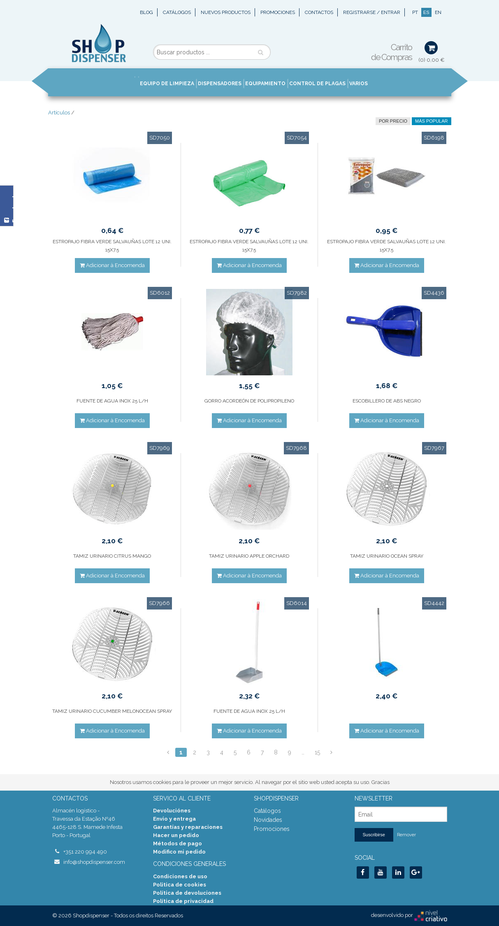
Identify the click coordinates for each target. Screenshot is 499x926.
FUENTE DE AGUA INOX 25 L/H (112, 401)
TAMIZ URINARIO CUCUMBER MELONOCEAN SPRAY (112, 711)
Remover (406, 835)
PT (415, 12)
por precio (393, 121)
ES (426, 12)
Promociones (277, 12)
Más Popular (431, 121)
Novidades (268, 820)
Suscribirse (374, 834)
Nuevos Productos (226, 12)
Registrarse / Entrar (371, 12)
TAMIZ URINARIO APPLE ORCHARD (249, 556)
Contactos (319, 12)
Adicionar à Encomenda (112, 265)
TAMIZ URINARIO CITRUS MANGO (112, 556)
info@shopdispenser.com (94, 862)
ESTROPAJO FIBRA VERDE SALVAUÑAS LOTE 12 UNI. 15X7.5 (112, 246)
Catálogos (177, 12)
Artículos (59, 112)
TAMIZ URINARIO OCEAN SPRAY (386, 556)
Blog (146, 12)
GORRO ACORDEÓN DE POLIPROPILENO (249, 401)
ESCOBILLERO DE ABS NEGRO (387, 401)
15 (317, 752)
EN (438, 12)
